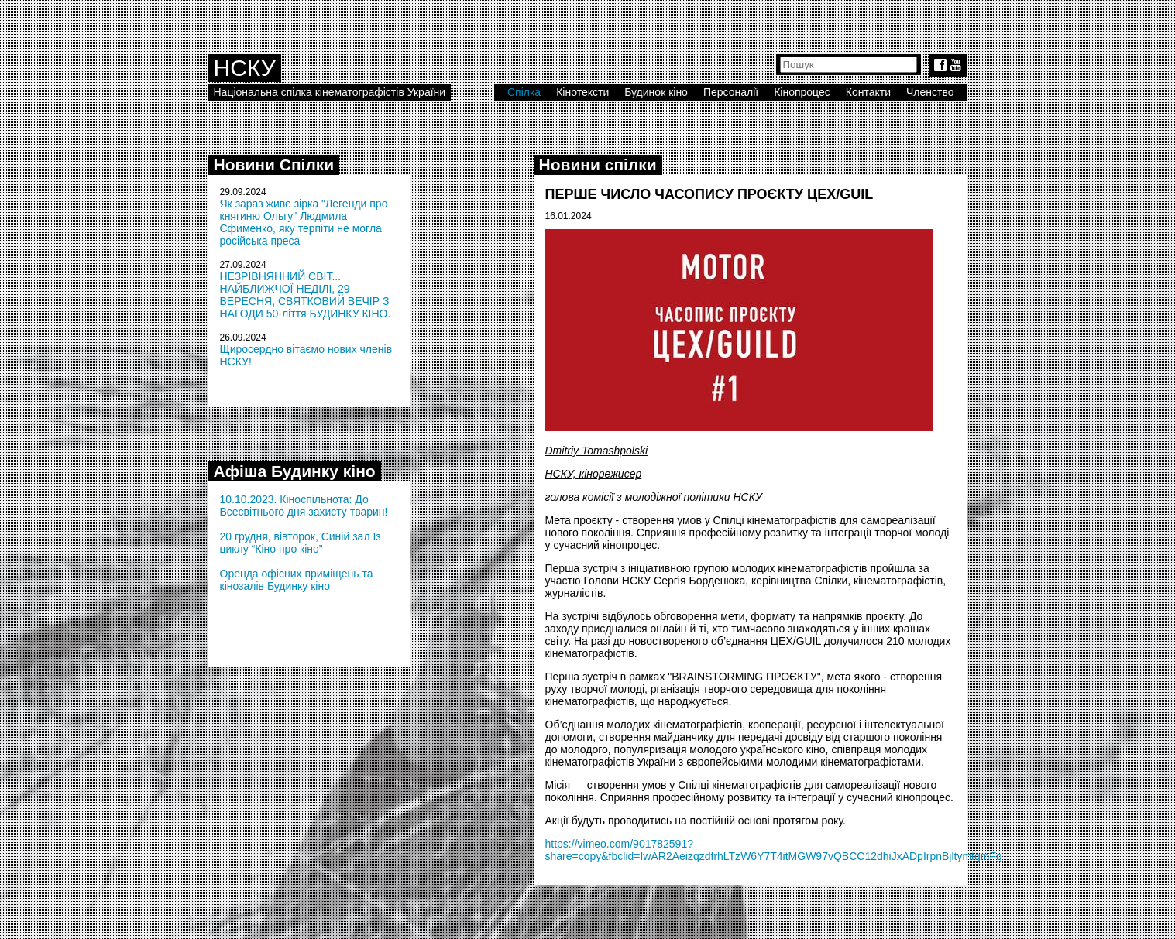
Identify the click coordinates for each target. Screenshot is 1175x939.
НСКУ (245, 68)
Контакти (868, 92)
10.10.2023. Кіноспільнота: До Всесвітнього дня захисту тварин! (304, 505)
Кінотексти (582, 92)
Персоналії (730, 92)
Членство (930, 92)
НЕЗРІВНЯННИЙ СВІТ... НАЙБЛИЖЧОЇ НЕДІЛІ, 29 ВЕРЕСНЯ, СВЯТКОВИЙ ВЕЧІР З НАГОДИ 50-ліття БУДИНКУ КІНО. (305, 295)
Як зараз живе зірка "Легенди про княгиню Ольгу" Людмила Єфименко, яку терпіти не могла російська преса (304, 222)
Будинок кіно (656, 92)
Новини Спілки (274, 164)
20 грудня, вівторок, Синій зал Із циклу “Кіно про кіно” (300, 542)
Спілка (524, 92)
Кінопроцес (802, 92)
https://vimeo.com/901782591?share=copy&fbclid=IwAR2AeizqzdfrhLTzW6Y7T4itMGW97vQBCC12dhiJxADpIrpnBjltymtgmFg (773, 850)
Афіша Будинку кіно (295, 471)
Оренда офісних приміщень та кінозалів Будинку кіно (296, 579)
